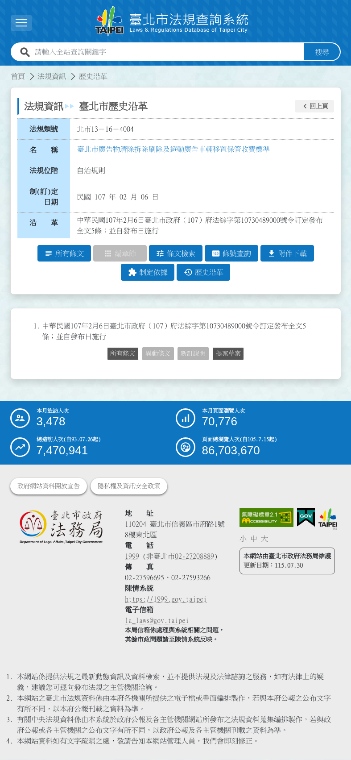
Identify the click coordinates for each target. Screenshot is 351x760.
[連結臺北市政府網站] (328, 519)
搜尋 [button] (322, 52)
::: (5, 71)
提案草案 (228, 353)
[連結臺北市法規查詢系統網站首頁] (172, 21)
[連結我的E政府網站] (306, 517)
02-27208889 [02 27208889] (194, 556)
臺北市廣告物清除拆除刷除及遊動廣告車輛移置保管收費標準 (173, 149)
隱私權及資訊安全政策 (129, 486)
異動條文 (157, 353)
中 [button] (253, 538)
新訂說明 (193, 353)
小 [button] (243, 538)
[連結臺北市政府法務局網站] (60, 527)
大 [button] (264, 538)
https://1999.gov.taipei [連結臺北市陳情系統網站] (166, 599)
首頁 (18, 76)
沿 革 (43, 223)
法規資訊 (51, 76)
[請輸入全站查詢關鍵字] (167, 52)
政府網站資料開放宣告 (48, 486)
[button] (314, 106)
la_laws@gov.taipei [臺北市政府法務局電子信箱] (157, 620)
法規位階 (43, 170)
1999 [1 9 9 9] (132, 556)
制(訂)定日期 (43, 197)
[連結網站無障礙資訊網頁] (266, 517)
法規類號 (43, 129)
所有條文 (122, 353)
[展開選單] (21, 23)
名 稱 (43, 150)
